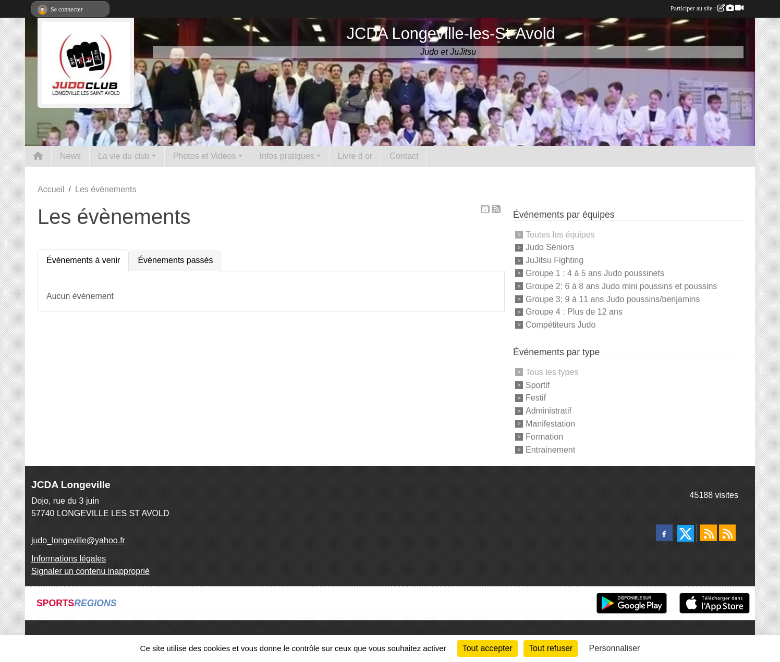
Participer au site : (707, 8)
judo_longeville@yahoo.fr (78, 540)
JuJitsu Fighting (554, 260)
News (70, 156)
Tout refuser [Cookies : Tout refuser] (550, 648)
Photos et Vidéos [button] (204, 156)
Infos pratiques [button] (287, 156)
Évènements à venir (83, 260)
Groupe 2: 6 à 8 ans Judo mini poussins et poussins (621, 286)
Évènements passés (175, 260)
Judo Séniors (550, 247)
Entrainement (550, 449)
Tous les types (552, 372)
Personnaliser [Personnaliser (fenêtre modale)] (614, 648)
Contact (403, 156)
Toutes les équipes (560, 234)
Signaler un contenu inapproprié (90, 571)
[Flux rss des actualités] (708, 532)
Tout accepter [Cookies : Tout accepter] (487, 648)
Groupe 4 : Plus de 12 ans (574, 311)
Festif (536, 397)
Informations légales (68, 558)
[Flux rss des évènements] (727, 532)
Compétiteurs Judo (560, 324)
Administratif (548, 410)
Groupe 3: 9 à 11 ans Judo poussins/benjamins (613, 298)
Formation (544, 436)
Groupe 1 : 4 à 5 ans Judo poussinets (595, 273)
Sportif (538, 384)
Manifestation (550, 423)
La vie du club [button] (124, 156)
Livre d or (355, 156)
